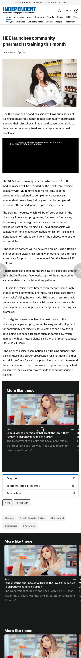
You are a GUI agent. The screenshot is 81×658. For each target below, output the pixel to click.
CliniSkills (21, 190)
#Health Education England (32, 518)
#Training (9, 518)
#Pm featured (57, 518)
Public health (22, 502)
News (7, 502)
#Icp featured (11, 525)
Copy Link (40, 478)
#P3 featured (29, 525)
